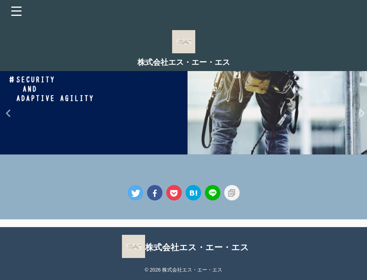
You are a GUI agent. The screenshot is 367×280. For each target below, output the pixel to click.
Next (360, 113)
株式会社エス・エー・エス (183, 62)
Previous (7, 113)
